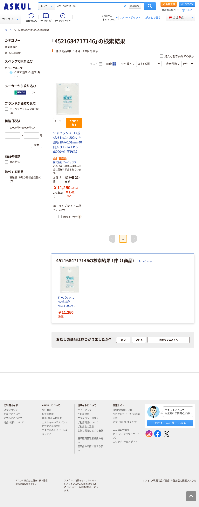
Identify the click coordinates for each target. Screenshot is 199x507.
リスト (96, 64)
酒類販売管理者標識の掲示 (90, 440)
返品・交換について (15, 422)
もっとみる (145, 261)
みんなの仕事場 (122, 430)
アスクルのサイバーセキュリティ (55, 432)
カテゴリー (10, 19)
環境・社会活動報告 (53, 418)
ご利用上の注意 (87, 426)
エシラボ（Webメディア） (126, 443)
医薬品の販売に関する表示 (90, 448)
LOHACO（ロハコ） (124, 410)
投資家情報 (49, 414)
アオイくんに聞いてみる (170, 423)
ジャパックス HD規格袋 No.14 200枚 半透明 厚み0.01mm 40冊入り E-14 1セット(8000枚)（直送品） (67, 142)
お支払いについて (15, 418)
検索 (150, 6)
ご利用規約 (85, 414)
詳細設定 (135, 6)
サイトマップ (85, 410)
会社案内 (48, 410)
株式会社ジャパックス (64, 162)
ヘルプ (188, 10)
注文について (12, 410)
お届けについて (13, 414)
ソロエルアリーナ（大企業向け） (126, 416)
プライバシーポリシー (91, 418)
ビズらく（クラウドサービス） (126, 436)
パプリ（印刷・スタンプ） (125, 424)
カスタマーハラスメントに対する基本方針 (55, 424)
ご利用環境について (90, 422)
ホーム (8, 30)
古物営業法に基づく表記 (90, 432)
